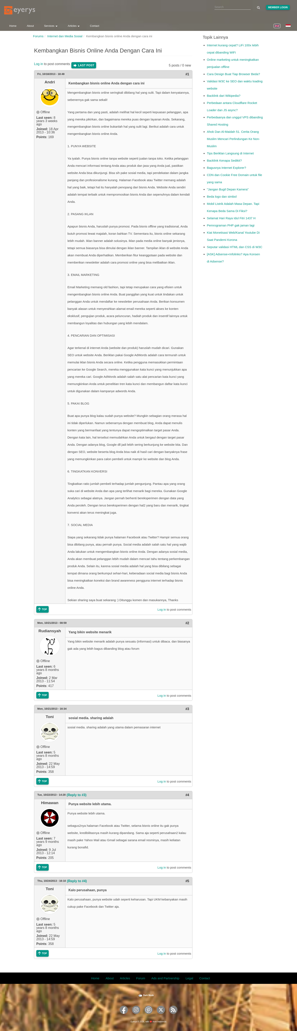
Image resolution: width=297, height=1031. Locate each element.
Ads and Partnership (165, 978)
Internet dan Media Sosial (64, 36)
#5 (187, 881)
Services (51, 25)
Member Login (278, 7)
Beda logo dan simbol (222, 196)
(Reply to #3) (76, 795)
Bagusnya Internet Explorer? (226, 167)
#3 (187, 709)
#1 (187, 74)
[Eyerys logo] (19, 10)
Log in (38, 64)
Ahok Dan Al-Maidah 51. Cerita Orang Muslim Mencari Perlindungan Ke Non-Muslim (233, 139)
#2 (187, 623)
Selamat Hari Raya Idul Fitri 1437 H (231, 218)
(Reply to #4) (77, 881)
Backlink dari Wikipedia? (223, 95)
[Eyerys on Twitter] (161, 1015)
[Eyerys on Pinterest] (148, 1015)
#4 (187, 795)
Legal (189, 978)
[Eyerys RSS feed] (173, 1015)
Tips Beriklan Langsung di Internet (230, 153)
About (30, 25)
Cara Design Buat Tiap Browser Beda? (233, 74)
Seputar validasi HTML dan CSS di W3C (234, 247)
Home (12, 25)
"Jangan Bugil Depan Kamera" (228, 189)
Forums (38, 36)
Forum (140, 978)
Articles (74, 25)
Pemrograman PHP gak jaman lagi (231, 225)
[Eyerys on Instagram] (136, 1015)
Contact (94, 25)
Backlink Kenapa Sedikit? (224, 160)
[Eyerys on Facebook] (124, 1015)
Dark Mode (148, 995)
